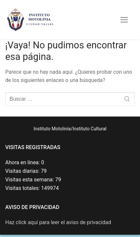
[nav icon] (124, 20)
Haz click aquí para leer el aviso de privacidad (58, 222)
